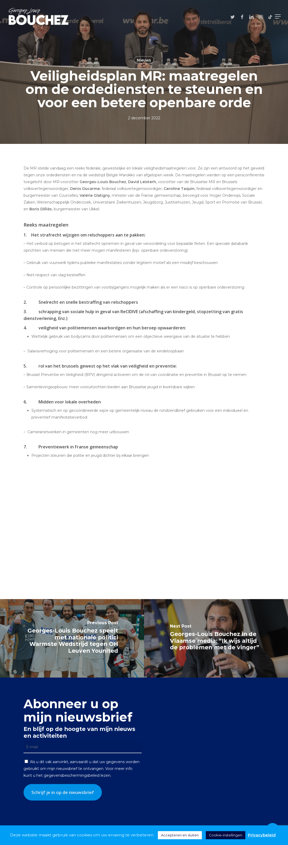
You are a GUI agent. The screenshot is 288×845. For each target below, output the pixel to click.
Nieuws (144, 60)
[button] (278, 16)
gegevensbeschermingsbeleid (71, 775)
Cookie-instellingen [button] (225, 835)
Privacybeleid (262, 834)
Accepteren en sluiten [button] (180, 835)
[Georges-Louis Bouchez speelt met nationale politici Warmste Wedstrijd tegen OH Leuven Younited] (72, 638)
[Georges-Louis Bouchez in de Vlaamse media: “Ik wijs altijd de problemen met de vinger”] (216, 638)
